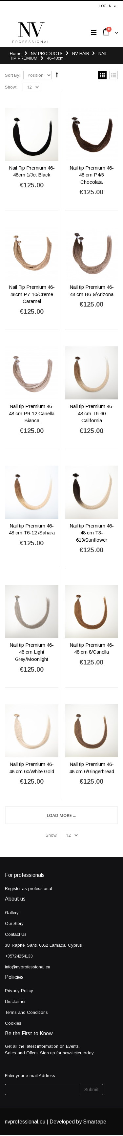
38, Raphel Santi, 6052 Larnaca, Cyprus (43, 945)
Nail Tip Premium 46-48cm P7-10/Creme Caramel (32, 294)
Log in (105, 6)
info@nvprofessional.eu (27, 966)
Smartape (94, 1121)
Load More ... (61, 815)
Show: (11, 87)
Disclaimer (15, 1001)
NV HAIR (81, 53)
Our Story (14, 923)
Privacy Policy (19, 990)
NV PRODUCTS (47, 53)
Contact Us (16, 934)
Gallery (12, 912)
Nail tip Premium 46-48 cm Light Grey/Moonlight (32, 652)
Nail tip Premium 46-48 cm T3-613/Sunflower (92, 533)
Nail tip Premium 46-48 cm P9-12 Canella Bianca (31, 413)
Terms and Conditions (26, 1012)
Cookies (13, 1023)
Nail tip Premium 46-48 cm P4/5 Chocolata (92, 175)
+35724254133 (19, 956)
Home (15, 53)
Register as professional (28, 888)
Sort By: (12, 75)
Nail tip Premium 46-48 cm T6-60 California (92, 413)
